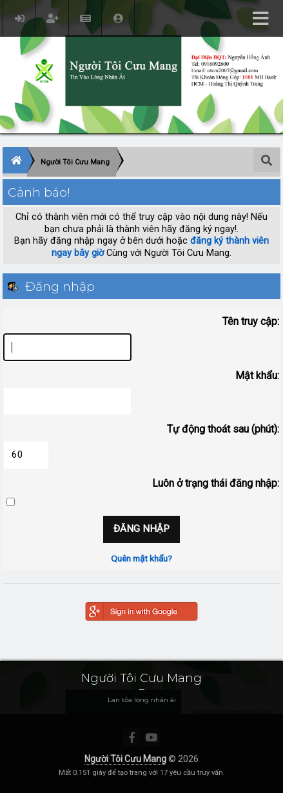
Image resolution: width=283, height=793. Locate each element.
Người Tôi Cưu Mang (125, 759)
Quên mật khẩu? (141, 558)
